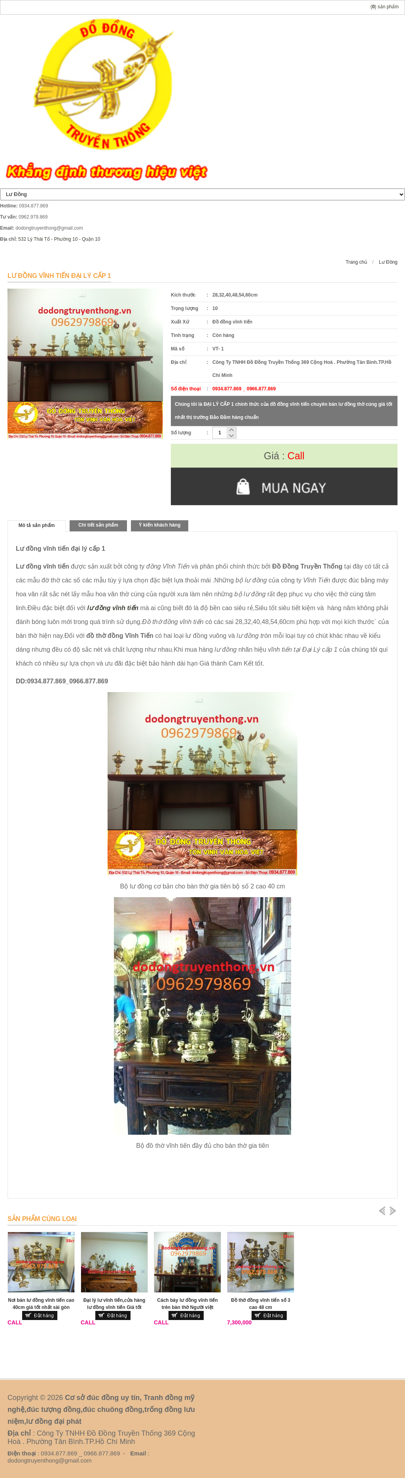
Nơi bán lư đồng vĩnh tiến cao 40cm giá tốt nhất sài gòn (41, 1303)
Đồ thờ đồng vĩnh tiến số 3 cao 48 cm (260, 1303)
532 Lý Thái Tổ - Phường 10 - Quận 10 (59, 239)
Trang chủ (356, 262)
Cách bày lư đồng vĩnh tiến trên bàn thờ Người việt (187, 1303)
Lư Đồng (388, 262)
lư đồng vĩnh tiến (112, 608)
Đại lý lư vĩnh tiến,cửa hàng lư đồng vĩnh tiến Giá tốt (114, 1303)
